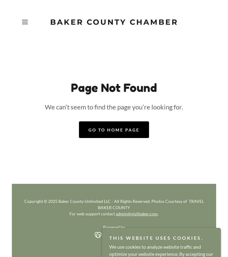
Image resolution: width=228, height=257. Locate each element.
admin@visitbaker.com (137, 213)
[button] (33, 22)
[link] (114, 23)
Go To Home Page (114, 129)
